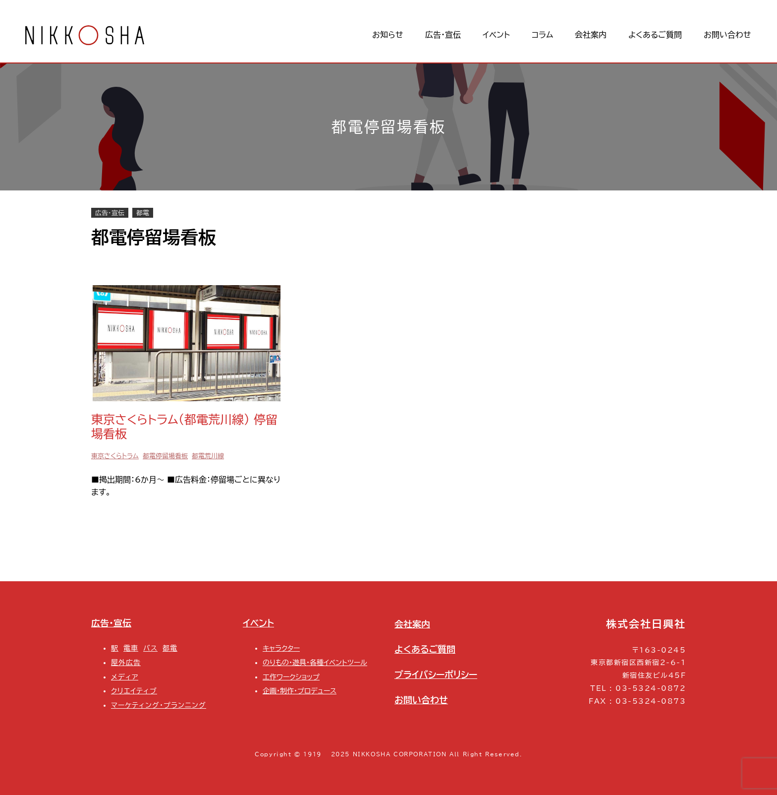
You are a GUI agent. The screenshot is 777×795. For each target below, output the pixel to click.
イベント (258, 622)
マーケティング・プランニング (158, 705)
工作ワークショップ (291, 676)
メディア (124, 676)
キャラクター (281, 648)
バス (150, 648)
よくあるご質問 (424, 649)
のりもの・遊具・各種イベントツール (315, 662)
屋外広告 (126, 662)
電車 (130, 648)
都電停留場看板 (165, 456)
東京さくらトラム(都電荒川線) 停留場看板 (184, 427)
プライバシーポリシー (435, 674)
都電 (142, 212)
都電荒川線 (208, 456)
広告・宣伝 (109, 212)
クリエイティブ (134, 690)
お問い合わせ (421, 699)
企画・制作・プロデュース (299, 690)
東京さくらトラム (115, 456)
